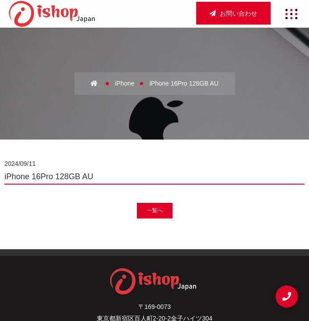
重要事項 (154, 277)
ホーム (95, 247)
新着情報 (193, 263)
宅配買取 (154, 263)
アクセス (171, 247)
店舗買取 (210, 247)
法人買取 (115, 263)
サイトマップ (109, 277)
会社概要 (131, 247)
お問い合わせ (233, 13)
